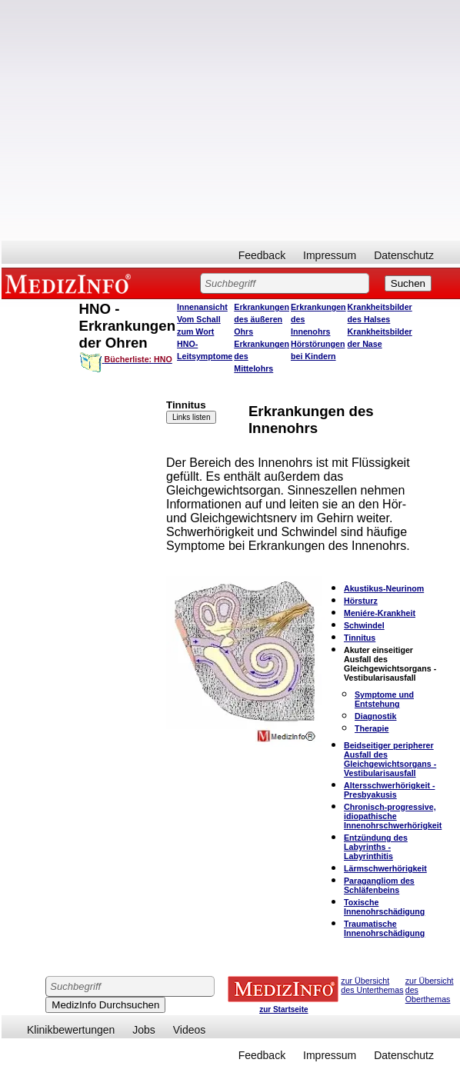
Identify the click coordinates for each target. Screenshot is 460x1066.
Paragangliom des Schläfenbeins (379, 885)
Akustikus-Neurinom (384, 588)
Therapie (371, 728)
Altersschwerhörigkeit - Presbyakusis (389, 790)
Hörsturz (361, 600)
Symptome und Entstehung (384, 699)
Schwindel (364, 625)
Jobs (143, 1030)
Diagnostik (375, 716)
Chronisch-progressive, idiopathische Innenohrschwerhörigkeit (393, 816)
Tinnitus (359, 637)
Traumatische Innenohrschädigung (384, 928)
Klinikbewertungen (71, 1030)
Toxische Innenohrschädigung (384, 907)
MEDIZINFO (71, 283)
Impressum (329, 255)
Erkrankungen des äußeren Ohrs (261, 319)
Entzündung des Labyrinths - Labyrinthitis (376, 847)
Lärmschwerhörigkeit (385, 868)
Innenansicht (202, 306)
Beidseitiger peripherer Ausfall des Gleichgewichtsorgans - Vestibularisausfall (390, 759)
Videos (189, 1030)
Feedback (261, 255)
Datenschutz (404, 255)
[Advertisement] (144, 120)
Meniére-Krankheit (379, 613)
